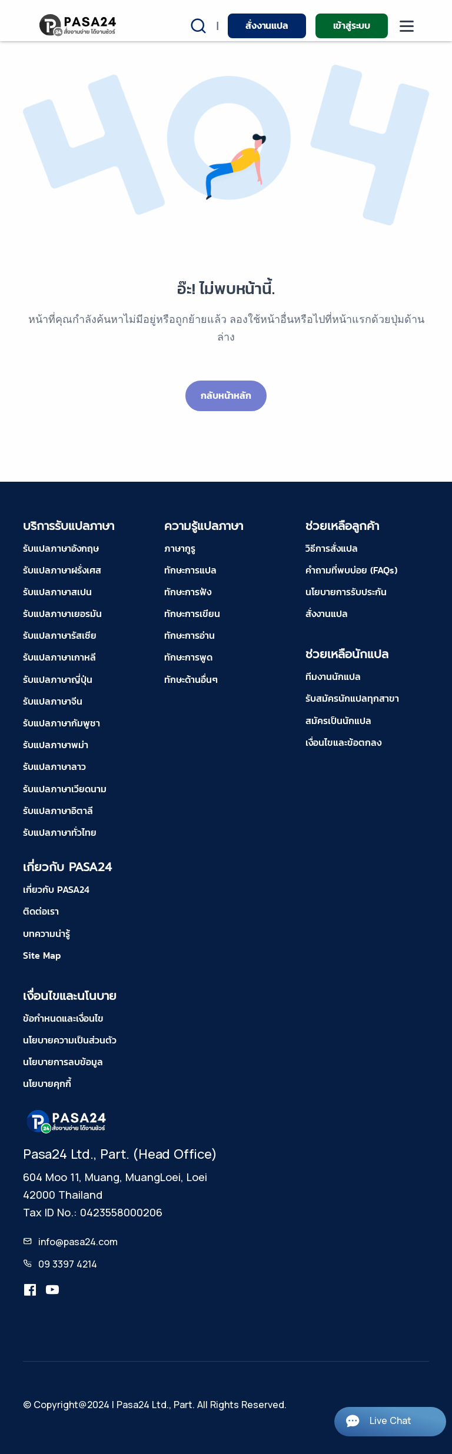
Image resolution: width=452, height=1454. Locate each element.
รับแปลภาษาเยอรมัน (62, 613)
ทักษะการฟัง (187, 592)
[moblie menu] (407, 26)
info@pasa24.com (78, 1241)
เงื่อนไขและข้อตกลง (343, 742)
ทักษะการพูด (188, 657)
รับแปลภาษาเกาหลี (59, 657)
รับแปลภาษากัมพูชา (61, 723)
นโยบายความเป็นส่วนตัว (70, 1040)
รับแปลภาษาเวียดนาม (65, 789)
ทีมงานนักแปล (333, 676)
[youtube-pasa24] (52, 1290)
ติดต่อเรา (41, 911)
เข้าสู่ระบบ (351, 25)
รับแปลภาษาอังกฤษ (61, 548)
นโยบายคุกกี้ (47, 1083)
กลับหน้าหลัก (226, 395)
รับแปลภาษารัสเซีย (60, 635)
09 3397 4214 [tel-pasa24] (67, 1264)
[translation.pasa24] (30, 1290)
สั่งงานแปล (266, 25)
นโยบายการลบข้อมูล (63, 1062)
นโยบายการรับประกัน (346, 592)
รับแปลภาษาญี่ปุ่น (57, 679)
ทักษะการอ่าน (189, 635)
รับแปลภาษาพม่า (55, 745)
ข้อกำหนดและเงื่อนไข (63, 1018)
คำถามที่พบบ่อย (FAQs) (351, 570)
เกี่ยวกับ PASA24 (56, 889)
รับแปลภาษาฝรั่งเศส (62, 570)
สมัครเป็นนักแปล (338, 720)
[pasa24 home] (78, 25)
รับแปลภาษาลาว (54, 766)
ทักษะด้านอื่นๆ (191, 679)
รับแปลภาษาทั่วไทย (60, 832)
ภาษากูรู (179, 548)
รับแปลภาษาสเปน (57, 592)
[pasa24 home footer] (67, 1120)
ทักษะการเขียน (192, 613)
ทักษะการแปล (190, 570)
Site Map (42, 955)
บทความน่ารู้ (46, 933)
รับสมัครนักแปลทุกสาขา (352, 698)
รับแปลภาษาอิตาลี (58, 810)
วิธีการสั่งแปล (331, 548)
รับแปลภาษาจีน (52, 701)
